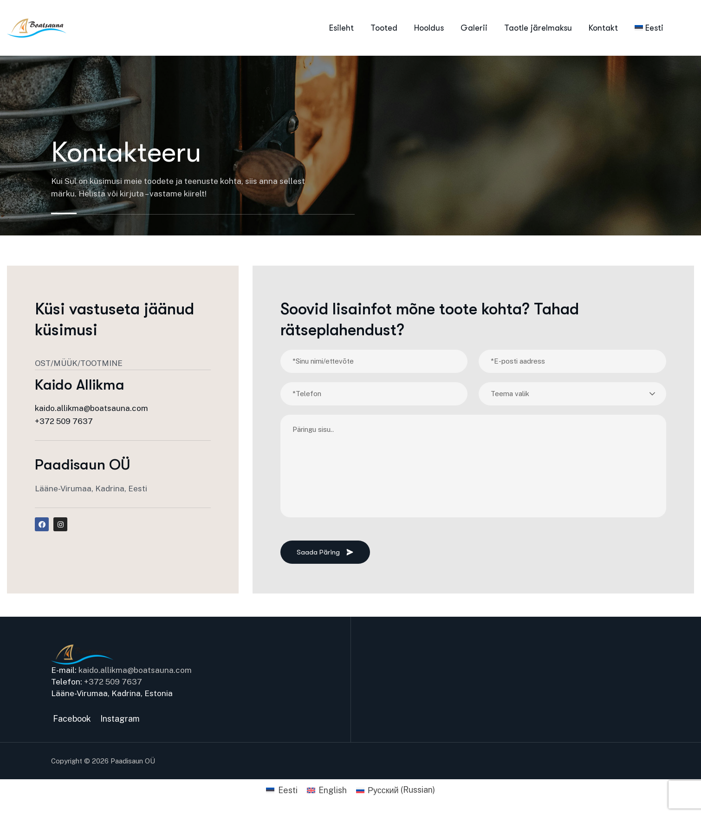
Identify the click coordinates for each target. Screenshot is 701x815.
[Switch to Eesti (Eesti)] (281, 790)
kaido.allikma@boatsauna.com (91, 408)
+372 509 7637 (64, 421)
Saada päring (325, 552)
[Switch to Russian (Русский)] (395, 790)
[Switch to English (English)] (326, 790)
